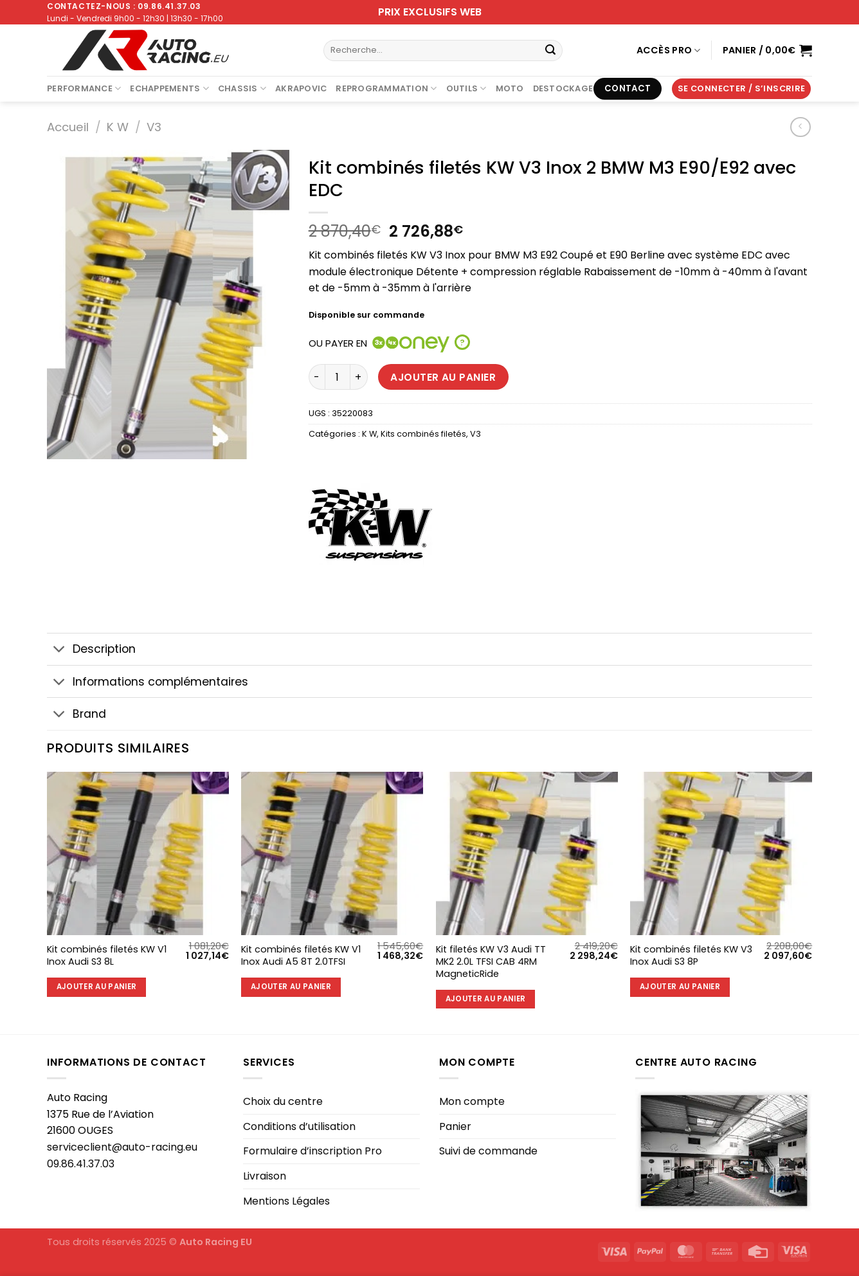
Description (91, 650)
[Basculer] (59, 650)
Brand (76, 715)
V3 (154, 127)
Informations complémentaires (147, 683)
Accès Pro (669, 50)
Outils (466, 88)
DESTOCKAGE (563, 88)
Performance (84, 88)
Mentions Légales (286, 1201)
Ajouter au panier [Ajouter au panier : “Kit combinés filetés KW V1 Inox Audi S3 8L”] (97, 986)
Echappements (169, 88)
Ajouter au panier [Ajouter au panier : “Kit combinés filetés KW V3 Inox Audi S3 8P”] (680, 986)
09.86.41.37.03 (80, 1163)
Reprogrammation (386, 88)
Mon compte (472, 1101)
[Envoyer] (550, 51)
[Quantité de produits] (337, 377)
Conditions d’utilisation (299, 1126)
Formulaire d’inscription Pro (312, 1151)
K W (118, 127)
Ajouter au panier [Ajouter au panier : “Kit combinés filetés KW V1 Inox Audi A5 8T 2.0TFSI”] (291, 986)
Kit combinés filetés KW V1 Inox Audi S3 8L (107, 955)
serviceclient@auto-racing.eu (122, 1147)
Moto (510, 88)
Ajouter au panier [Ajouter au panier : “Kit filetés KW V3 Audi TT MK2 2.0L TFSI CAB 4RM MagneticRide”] (486, 999)
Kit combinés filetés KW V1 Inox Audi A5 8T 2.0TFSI (301, 955)
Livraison (264, 1176)
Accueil (68, 127)
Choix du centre (283, 1101)
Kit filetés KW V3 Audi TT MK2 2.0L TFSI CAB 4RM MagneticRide (491, 961)
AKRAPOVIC (301, 88)
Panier (455, 1126)
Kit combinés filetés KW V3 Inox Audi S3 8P (691, 955)
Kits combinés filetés (423, 433)
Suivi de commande (488, 1151)
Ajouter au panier (443, 377)
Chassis (242, 88)
